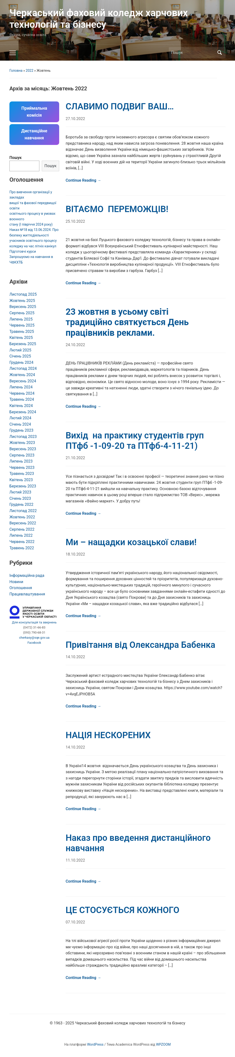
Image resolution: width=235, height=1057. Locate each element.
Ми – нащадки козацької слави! (131, 542)
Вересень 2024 (22, 381)
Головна (15, 70)
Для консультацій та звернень (34, 622)
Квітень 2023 (21, 480)
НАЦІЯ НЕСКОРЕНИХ (108, 735)
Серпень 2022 (21, 529)
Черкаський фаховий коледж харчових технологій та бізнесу (98, 18)
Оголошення (20, 588)
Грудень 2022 (21, 504)
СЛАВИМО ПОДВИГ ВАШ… (120, 106)
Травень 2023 (21, 473)
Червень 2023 (22, 467)
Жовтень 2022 (22, 517)
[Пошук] (193, 52)
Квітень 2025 (21, 337)
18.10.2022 (75, 554)
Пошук (15, 157)
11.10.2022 (75, 860)
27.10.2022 (75, 118)
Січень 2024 (20, 424)
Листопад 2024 (23, 368)
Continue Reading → (83, 180)
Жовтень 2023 (22, 442)
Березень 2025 (22, 344)
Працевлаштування (27, 594)
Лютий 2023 (20, 492)
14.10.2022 (75, 657)
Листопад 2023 (23, 436)
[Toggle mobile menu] (12, 52)
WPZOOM (163, 1044)
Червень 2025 (22, 325)
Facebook (34, 642)
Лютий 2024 (20, 418)
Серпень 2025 (21, 313)
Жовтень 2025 (22, 300)
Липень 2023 (21, 461)
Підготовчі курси (22, 251)
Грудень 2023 (21, 430)
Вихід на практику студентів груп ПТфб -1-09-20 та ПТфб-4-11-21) (135, 440)
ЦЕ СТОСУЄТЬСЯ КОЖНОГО (122, 910)
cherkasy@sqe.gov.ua (34, 637)
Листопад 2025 (23, 294)
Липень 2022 (21, 535)
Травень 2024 (21, 399)
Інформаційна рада (26, 575)
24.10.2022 (75, 345)
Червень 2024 (22, 393)
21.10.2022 (75, 458)
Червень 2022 (22, 541)
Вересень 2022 (22, 523)
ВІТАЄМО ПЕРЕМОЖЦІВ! (117, 209)
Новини (16, 581)
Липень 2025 (21, 319)
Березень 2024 (22, 412)
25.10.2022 (75, 221)
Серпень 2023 (21, 455)
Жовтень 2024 (22, 374)
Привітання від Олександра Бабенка (140, 645)
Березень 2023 (22, 486)
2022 (29, 70)
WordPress (95, 1044)
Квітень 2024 (21, 405)
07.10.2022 (75, 922)
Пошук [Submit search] (219, 52)
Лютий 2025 (20, 350)
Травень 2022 (21, 548)
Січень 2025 (20, 356)
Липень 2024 (21, 387)
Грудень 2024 (21, 362)
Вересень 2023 (22, 449)
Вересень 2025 (22, 306)
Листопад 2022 (23, 510)
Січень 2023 (20, 498)
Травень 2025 (21, 331)
